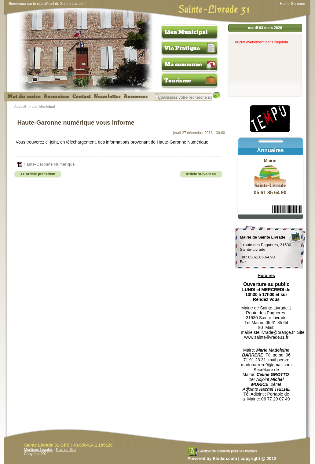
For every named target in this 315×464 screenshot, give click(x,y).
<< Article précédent (38, 174)
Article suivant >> (201, 174)
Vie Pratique (182, 48)
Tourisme (177, 80)
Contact (81, 96)
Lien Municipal (186, 32)
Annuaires (56, 96)
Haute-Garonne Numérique (46, 164)
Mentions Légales (38, 450)
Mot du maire (24, 96)
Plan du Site (66, 450)
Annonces (136, 96)
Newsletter (107, 96)
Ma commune (183, 64)
